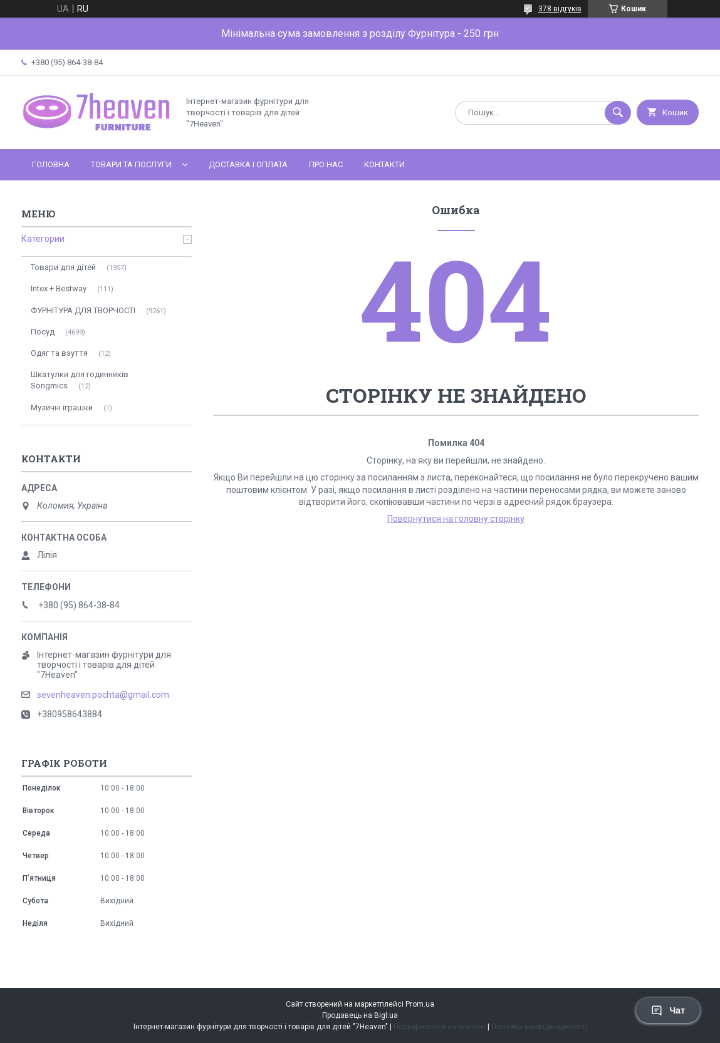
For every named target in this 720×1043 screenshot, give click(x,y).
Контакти (384, 164)
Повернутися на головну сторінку (455, 519)
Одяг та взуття (59, 353)
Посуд (43, 331)
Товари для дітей (63, 267)
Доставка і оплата (248, 164)
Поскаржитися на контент (440, 1026)
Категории (43, 239)
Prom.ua (419, 1004)
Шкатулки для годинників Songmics (79, 380)
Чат (668, 1010)
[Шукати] (618, 113)
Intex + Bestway (58, 288)
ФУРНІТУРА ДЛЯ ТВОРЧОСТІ (83, 310)
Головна (51, 164)
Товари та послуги (131, 164)
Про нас (326, 164)
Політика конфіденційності (539, 1026)
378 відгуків (560, 8)
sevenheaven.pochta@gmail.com (103, 695)
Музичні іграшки (62, 407)
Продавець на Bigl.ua (360, 1015)
